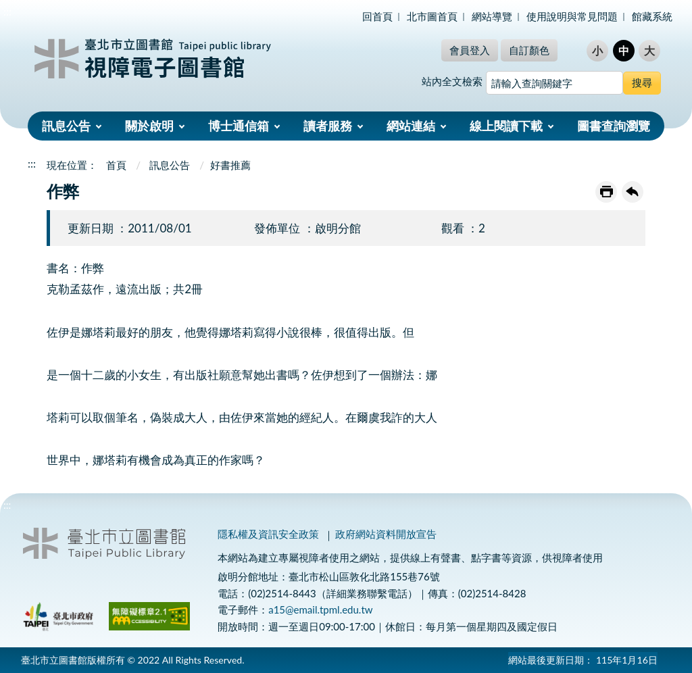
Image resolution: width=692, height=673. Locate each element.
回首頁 (377, 16)
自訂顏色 (529, 50)
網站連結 (411, 125)
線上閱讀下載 (506, 125)
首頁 (116, 165)
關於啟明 (149, 125)
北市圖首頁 (432, 16)
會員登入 (469, 50)
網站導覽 (492, 16)
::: (7, 11)
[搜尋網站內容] (554, 83)
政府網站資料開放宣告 (386, 534)
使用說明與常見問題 (572, 16)
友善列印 (606, 192)
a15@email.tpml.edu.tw (320, 609)
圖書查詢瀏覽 (613, 125)
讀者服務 (327, 125)
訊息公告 (66, 125)
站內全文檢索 (452, 81)
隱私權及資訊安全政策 (268, 534)
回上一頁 (632, 192)
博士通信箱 (238, 125)
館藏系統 (652, 16)
